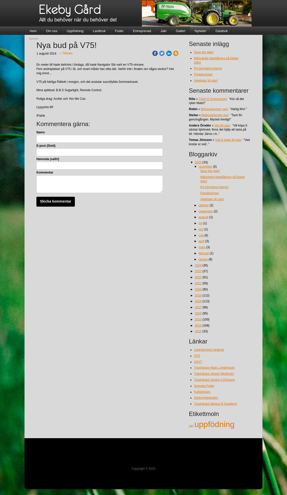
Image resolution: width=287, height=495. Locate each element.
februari (204, 253)
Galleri (180, 31)
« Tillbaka (66, 53)
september (206, 211)
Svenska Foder (204, 386)
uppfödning (214, 424)
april (202, 241)
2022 (198, 277)
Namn (40, 132)
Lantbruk (99, 31)
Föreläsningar (203, 74)
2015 (198, 319)
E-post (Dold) (45, 145)
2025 (198, 162)
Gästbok (221, 31)
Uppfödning (75, 31)
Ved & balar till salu (228, 140)
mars (202, 247)
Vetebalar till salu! (206, 80)
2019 (198, 295)
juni (201, 229)
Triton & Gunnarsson (212, 99)
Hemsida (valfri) (47, 159)
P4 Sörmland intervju (208, 68)
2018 (198, 301)
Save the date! (203, 52)
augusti (204, 217)
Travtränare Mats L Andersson (214, 367)
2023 (198, 271)
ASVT (198, 362)
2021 (198, 283)
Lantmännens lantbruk (209, 350)
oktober (204, 205)
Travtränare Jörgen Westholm (214, 374)
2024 (198, 265)
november (205, 166)
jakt (191, 426)
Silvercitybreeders (206, 398)
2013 (198, 331)
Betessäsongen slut (214, 109)
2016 (198, 313)
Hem (33, 31)
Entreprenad (142, 31)
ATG (197, 356)
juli (201, 223)
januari (203, 259)
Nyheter (200, 31)
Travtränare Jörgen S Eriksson (214, 380)
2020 (198, 289)
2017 (198, 307)
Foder (119, 31)
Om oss (51, 31)
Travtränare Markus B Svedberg (215, 404)
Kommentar (44, 172)
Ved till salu (222, 125)
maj (201, 235)
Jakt (163, 31)
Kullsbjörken (202, 392)
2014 (198, 325)
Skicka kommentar (55, 201)
